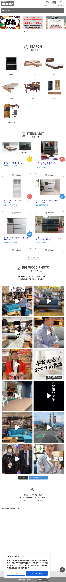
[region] (27, 565)
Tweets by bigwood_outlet (11, 508)
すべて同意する (37, 573)
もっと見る (31, 257)
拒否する (16, 573)
